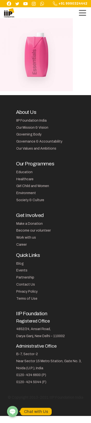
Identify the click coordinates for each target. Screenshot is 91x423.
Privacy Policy (27, 291)
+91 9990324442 (70, 3)
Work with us (26, 237)
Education (24, 172)
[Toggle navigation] (82, 13)
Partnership (25, 277)
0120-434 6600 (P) (31, 375)
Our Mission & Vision (32, 127)
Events (21, 270)
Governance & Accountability (39, 141)
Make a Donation (29, 223)
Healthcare (24, 179)
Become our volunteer (33, 230)
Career (21, 244)
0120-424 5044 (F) (31, 382)
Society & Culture (30, 200)
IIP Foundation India (31, 120)
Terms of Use (26, 298)
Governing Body (28, 134)
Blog (20, 263)
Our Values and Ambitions (36, 148)
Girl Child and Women (32, 186)
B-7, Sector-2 (27, 354)
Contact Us (25, 284)
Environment (26, 193)
